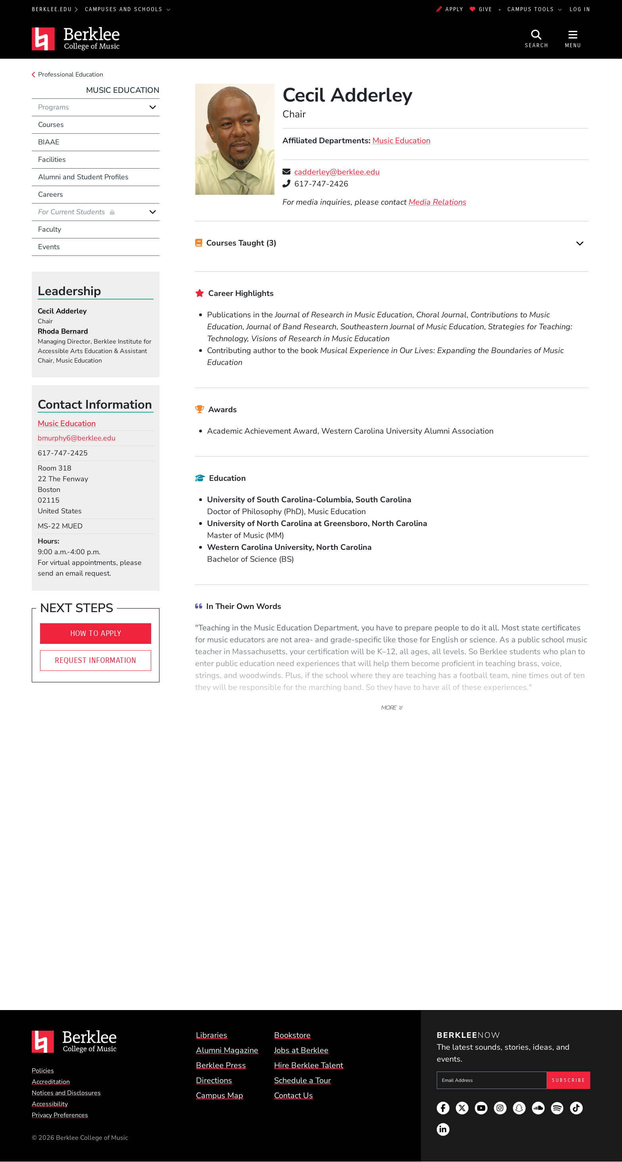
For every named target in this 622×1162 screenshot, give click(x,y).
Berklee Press (221, 1065)
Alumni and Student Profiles (83, 177)
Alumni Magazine (227, 1050)
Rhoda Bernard (63, 331)
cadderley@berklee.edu (337, 172)
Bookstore (292, 1035)
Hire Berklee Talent (308, 1065)
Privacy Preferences (60, 1115)
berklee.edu (52, 9)
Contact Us (293, 1095)
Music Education (401, 140)
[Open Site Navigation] (573, 39)
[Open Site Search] (536, 39)
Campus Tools (532, 9)
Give (481, 9)
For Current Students (72, 212)
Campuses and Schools (125, 9)
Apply (449, 9)
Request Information (95, 660)
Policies (43, 1070)
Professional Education (70, 74)
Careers (50, 194)
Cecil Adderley (62, 311)
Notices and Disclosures (66, 1093)
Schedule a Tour (302, 1080)
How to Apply (95, 633)
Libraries (211, 1035)
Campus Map (219, 1095)
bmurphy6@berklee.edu (76, 438)
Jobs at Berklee (301, 1050)
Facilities (52, 159)
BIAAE (49, 142)
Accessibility (50, 1104)
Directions (214, 1080)
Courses (51, 124)
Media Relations (437, 202)
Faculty (49, 229)
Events (49, 247)
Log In (580, 9)
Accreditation (51, 1081)
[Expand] (580, 243)
